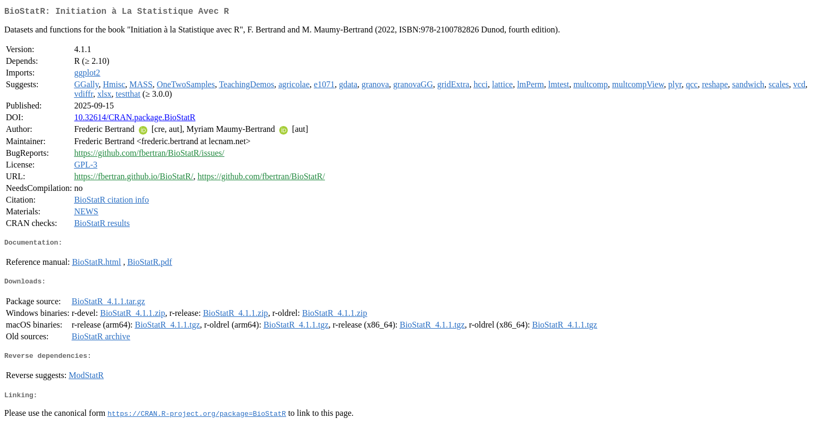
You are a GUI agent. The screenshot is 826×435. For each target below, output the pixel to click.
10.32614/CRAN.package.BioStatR (134, 119)
